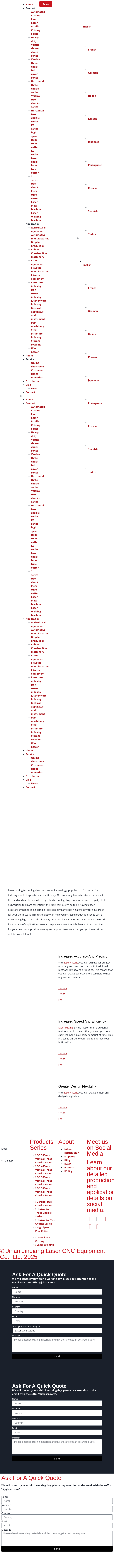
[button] (27, 396)
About (29, 355)
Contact (30, 392)
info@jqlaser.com (11, 1152)
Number (16, 1297)
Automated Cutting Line (38, 15)
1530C (62, 994)
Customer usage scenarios (37, 374)
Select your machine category (26, 1326)
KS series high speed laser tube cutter (35, 136)
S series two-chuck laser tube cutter (35, 187)
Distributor (32, 381)
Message (16, 1336)
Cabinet (36, 249)
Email (14, 1317)
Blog (28, 384)
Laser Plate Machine (36, 205)
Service (30, 359)
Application (33, 224)
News (34, 388)
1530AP (62, 988)
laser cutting (71, 962)
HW (60, 999)
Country (16, 1307)
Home (29, 4)
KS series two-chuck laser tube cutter (35, 161)
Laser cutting (65, 1027)
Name (15, 1287)
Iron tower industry (36, 293)
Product (30, 8)
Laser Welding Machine (36, 216)
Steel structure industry (36, 333)
